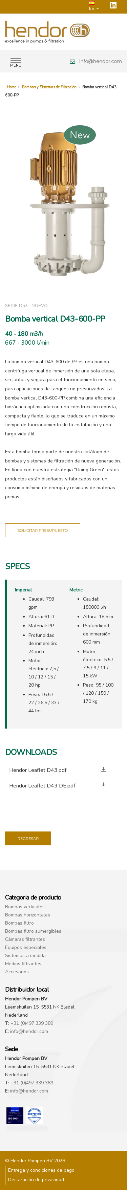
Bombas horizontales (27, 915)
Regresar (28, 838)
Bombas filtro (19, 923)
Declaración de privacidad (36, 1179)
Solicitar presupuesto (43, 530)
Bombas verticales (25, 907)
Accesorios (17, 972)
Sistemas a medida (25, 955)
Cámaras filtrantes (25, 939)
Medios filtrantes (23, 963)
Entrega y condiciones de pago (41, 1170)
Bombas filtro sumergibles (33, 931)
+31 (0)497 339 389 (31, 1023)
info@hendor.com (100, 61)
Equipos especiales (25, 947)
